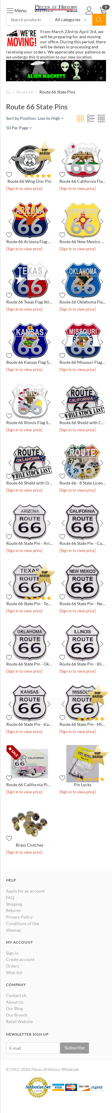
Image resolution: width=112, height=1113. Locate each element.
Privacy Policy (19, 916)
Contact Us (16, 995)
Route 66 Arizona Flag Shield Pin (29, 241)
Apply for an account (25, 890)
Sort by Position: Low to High (34, 118)
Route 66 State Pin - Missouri (82, 724)
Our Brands (16, 1014)
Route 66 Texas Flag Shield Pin (29, 301)
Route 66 (24, 91)
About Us (14, 1002)
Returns (13, 910)
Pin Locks (82, 784)
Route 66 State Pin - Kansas (29, 724)
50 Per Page (18, 127)
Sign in (12, 953)
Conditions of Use (22, 923)
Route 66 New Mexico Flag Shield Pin (82, 241)
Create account (20, 959)
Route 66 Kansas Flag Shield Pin (29, 362)
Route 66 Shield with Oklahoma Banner (29, 482)
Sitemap (13, 930)
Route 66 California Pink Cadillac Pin (29, 784)
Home (8, 92)
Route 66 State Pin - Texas (29, 603)
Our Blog (14, 1008)
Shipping (14, 904)
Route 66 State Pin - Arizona (29, 543)
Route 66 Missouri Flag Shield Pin (82, 362)
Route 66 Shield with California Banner (82, 422)
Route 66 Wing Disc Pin (29, 181)
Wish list (14, 972)
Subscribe (75, 1047)
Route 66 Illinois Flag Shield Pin (29, 422)
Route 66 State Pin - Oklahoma (29, 663)
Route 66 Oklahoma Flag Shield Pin (82, 301)
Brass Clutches (29, 844)
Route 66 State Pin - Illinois (82, 663)
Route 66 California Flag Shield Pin (82, 181)
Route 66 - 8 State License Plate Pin (82, 482)
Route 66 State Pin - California (82, 543)
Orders (12, 965)
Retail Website (19, 1021)
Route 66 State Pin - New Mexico (82, 603)
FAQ (10, 897)
